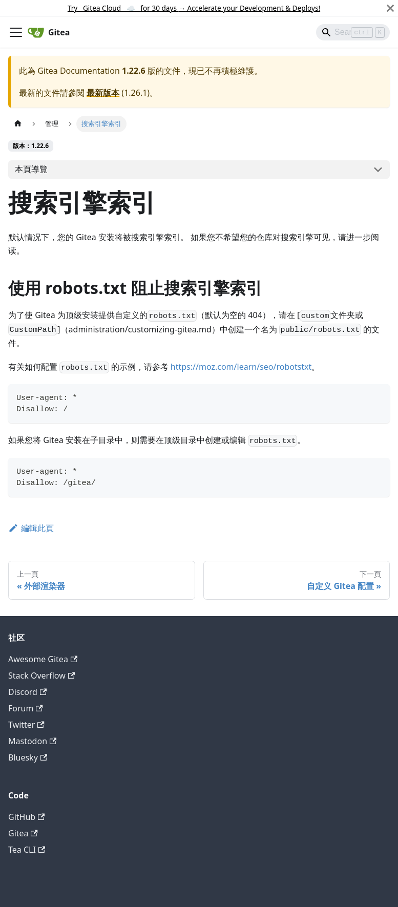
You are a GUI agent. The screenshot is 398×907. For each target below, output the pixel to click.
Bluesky (27, 757)
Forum (25, 708)
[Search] (353, 32)
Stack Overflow (41, 675)
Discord (27, 692)
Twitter (26, 724)
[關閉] (390, 8)
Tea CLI (26, 849)
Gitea (23, 833)
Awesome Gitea (42, 659)
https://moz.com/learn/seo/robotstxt (241, 366)
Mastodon (32, 741)
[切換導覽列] (16, 32)
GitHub (26, 816)
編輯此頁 (31, 528)
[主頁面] (18, 124)
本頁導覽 (31, 169)
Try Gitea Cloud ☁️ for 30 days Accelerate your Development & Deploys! (194, 8)
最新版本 (103, 92)
